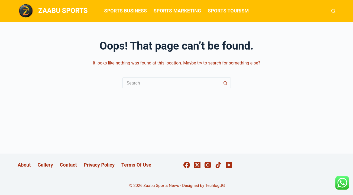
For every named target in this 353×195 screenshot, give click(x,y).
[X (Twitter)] (197, 165)
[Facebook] (186, 165)
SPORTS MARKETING (177, 11)
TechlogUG (215, 185)
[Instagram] (208, 165)
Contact (68, 165)
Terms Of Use (136, 165)
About (24, 165)
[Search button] (225, 82)
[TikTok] (218, 165)
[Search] (333, 11)
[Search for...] (171, 82)
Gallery (45, 165)
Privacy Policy (99, 165)
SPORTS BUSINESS (125, 11)
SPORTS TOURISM (228, 11)
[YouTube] (229, 165)
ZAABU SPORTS (63, 11)
